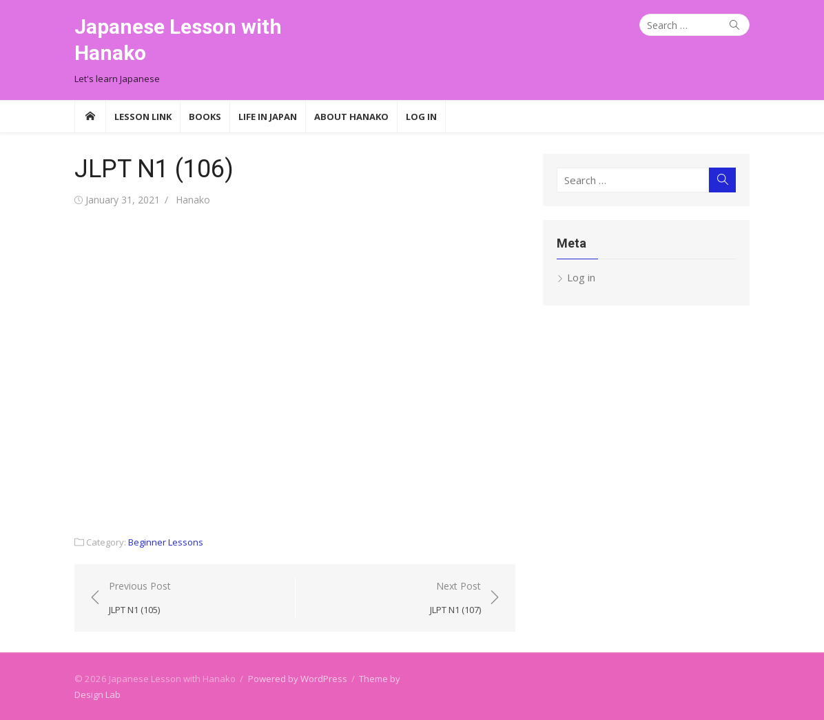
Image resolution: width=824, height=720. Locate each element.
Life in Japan (267, 116)
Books (205, 116)
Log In (421, 116)
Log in (581, 277)
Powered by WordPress (297, 678)
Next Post (455, 598)
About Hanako (351, 116)
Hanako (193, 199)
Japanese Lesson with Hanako (178, 39)
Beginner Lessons (165, 542)
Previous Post (140, 598)
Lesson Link (143, 116)
